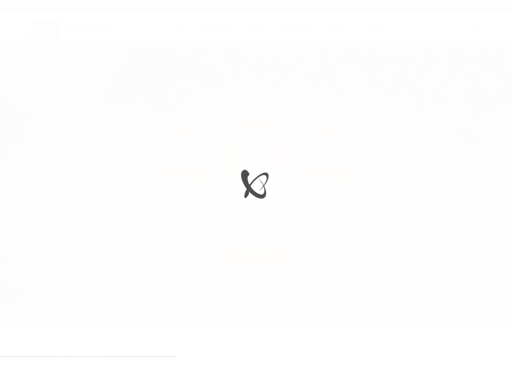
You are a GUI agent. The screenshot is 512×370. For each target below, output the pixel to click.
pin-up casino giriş (88, 369)
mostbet (105, 369)
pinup (77, 369)
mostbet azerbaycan (165, 369)
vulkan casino (5, 369)
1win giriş (62, 369)
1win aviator (64, 369)
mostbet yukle (150, 369)
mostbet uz (107, 369)
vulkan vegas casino (9, 369)
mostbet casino (126, 369)
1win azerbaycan (70, 369)
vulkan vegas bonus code (26, 369)
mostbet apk (115, 369)
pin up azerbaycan (100, 369)
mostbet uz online (135, 369)
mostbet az (143, 369)
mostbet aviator (157, 369)
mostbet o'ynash (131, 369)
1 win (57, 369)
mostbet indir (153, 369)
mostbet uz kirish (119, 369)
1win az (59, 369)
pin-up (82, 369)
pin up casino (79, 369)
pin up (75, 369)
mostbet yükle (169, 369)
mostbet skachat (111, 369)
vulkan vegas (1, 369)
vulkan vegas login (14, 369)
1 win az (67, 369)
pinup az (84, 369)
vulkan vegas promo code (32, 369)
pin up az (103, 369)
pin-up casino (92, 369)
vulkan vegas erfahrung (44, 369)
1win (56, 369)
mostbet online (123, 369)
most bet (138, 369)
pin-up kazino (95, 369)
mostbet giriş (146, 369)
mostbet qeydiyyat (173, 369)
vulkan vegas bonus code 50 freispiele (51, 369)
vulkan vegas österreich (38, 369)
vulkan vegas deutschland (19, 369)
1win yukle (73, 369)
